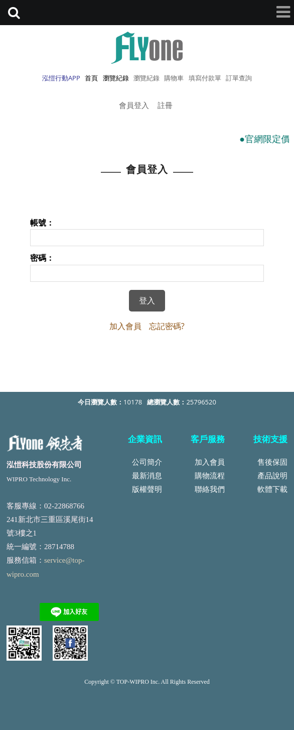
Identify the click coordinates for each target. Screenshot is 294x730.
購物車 (174, 77)
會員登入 (134, 105)
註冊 (165, 105)
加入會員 (125, 326)
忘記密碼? (167, 326)
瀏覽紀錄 (146, 77)
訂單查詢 (239, 77)
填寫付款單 (205, 77)
